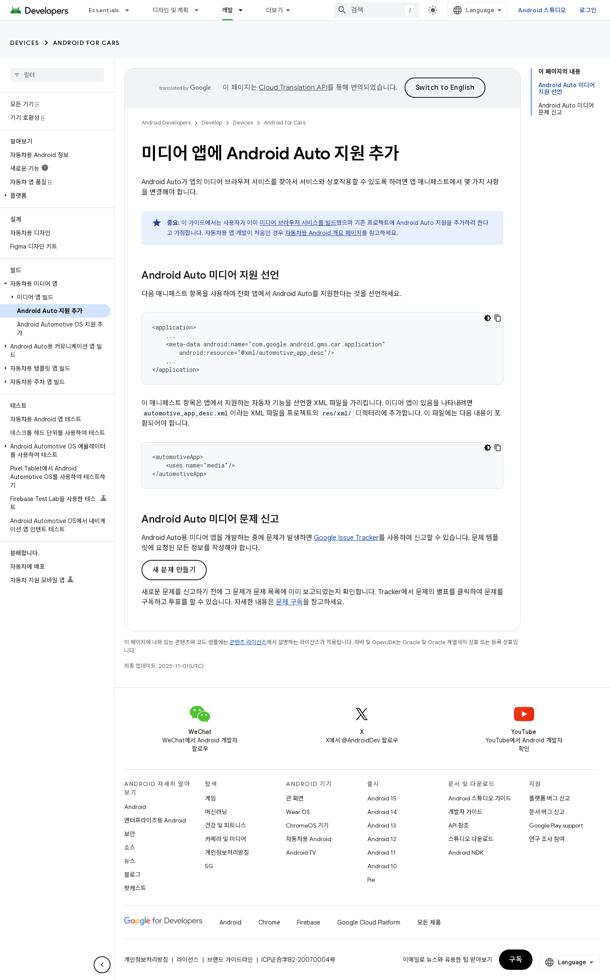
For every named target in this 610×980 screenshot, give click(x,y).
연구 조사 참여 (547, 839)
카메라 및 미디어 (225, 839)
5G (209, 866)
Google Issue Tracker (346, 538)
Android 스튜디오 (542, 10)
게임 (210, 798)
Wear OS (298, 812)
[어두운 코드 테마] (487, 318)
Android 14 (382, 812)
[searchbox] (57, 75)
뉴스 (129, 861)
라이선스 (188, 959)
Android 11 (381, 852)
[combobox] (376, 10)
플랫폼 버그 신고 (549, 798)
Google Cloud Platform (368, 922)
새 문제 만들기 (174, 570)
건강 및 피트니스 (225, 825)
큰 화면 (295, 798)
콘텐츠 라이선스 (248, 642)
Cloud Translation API (293, 87)
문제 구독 (289, 602)
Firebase (308, 922)
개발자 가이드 (465, 812)
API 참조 (458, 825)
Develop (212, 122)
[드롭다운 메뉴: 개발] (244, 10)
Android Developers (166, 122)
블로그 (132, 874)
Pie (371, 879)
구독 (515, 959)
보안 (129, 834)
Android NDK (465, 852)
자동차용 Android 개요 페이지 (323, 233)
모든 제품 (429, 922)
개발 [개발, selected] (227, 10)
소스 (129, 847)
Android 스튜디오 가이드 (479, 798)
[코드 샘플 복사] (498, 318)
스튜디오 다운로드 (471, 839)
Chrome (269, 922)
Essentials (104, 10)
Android (135, 807)
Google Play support (556, 825)
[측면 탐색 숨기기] (102, 964)
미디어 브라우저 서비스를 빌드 (298, 223)
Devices (24, 43)
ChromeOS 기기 (307, 825)
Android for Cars (86, 43)
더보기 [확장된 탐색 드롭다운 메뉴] (274, 10)
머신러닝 (216, 812)
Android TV (301, 852)
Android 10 (382, 866)
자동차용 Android (308, 839)
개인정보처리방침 (227, 852)
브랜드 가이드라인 (230, 959)
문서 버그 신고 (547, 812)
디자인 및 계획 (170, 10)
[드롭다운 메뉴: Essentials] (130, 10)
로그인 (588, 10)
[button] (55, 195)
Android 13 (381, 825)
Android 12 (381, 839)
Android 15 (381, 798)
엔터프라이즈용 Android (155, 820)
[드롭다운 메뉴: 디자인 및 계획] (200, 10)
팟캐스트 (135, 888)
